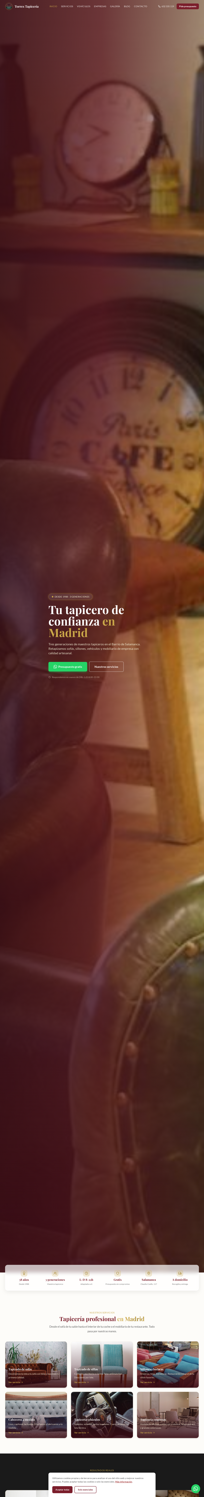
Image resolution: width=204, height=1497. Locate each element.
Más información (123, 1481)
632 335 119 (166, 6)
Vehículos (83, 6)
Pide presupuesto (187, 6)
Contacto (140, 6)
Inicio (53, 6)
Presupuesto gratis (68, 666)
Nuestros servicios (106, 666)
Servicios (67, 6)
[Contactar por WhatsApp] (195, 1488)
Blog (127, 6)
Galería (115, 6)
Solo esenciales (85, 1489)
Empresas (100, 6)
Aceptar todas (62, 1489)
